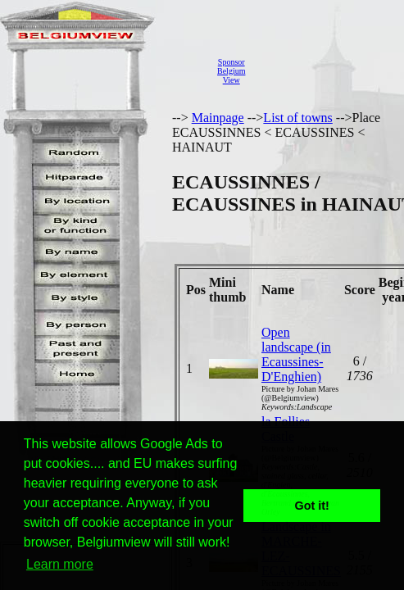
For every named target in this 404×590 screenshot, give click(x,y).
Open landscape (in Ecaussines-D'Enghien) (296, 354)
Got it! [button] (312, 505)
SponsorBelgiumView (231, 70)
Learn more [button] (59, 564)
